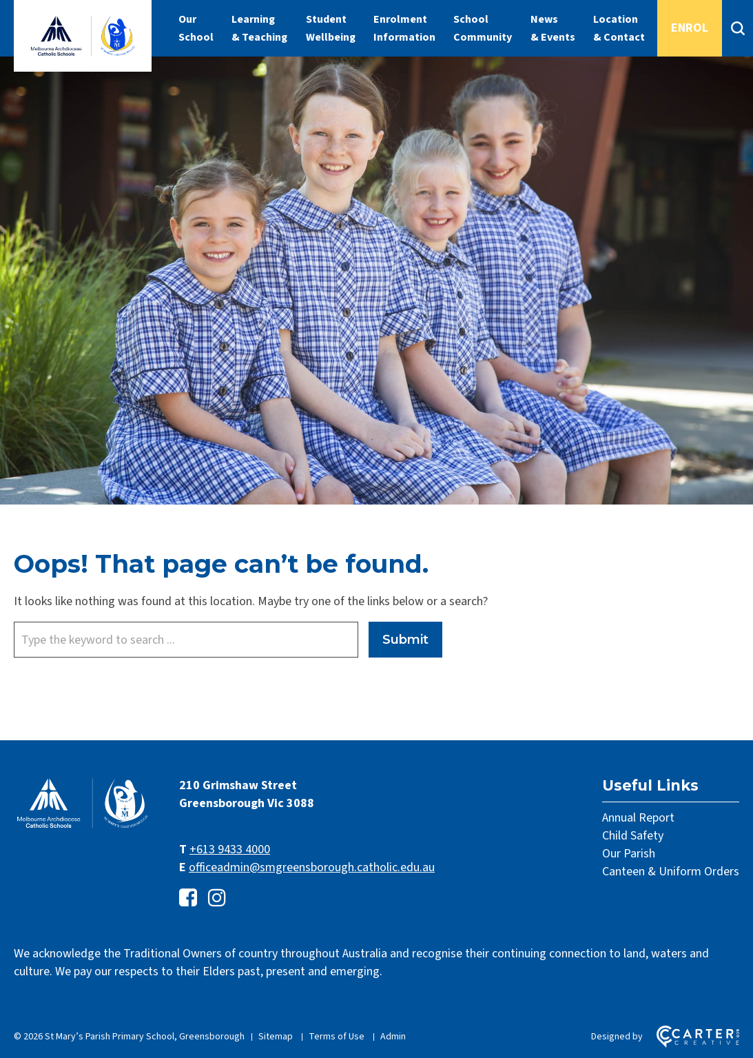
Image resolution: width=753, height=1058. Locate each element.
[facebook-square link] (188, 898)
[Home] (83, 826)
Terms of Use (336, 1037)
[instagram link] (217, 898)
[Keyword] (186, 640)
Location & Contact (619, 28)
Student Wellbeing (330, 28)
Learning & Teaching (259, 28)
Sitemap (275, 1037)
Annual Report (638, 817)
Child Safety (632, 835)
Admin (393, 1037)
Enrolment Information (404, 28)
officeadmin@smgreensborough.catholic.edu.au (312, 867)
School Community (482, 28)
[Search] (737, 28)
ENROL (689, 28)
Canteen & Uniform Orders (670, 871)
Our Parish (628, 853)
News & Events (552, 28)
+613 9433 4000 (229, 849)
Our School (196, 28)
